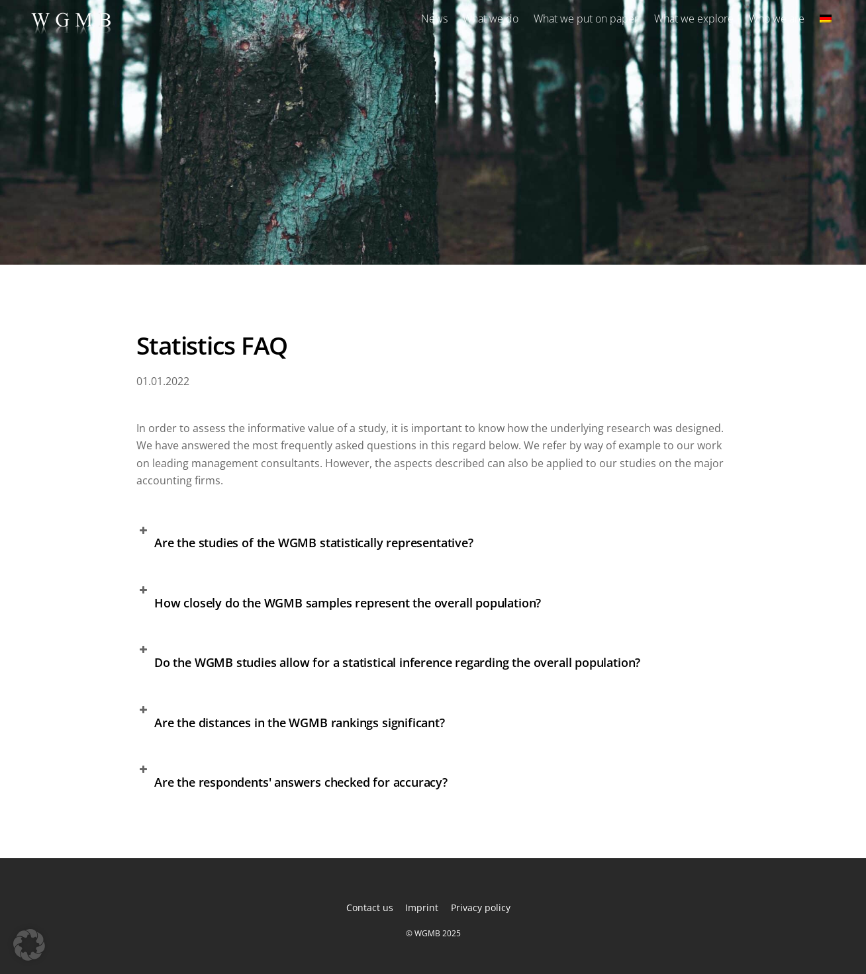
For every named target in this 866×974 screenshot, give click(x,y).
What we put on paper (586, 18)
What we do (490, 18)
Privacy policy (480, 907)
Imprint (421, 907)
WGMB (427, 933)
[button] (433, 540)
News (434, 18)
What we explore (694, 18)
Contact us (369, 907)
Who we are (776, 18)
